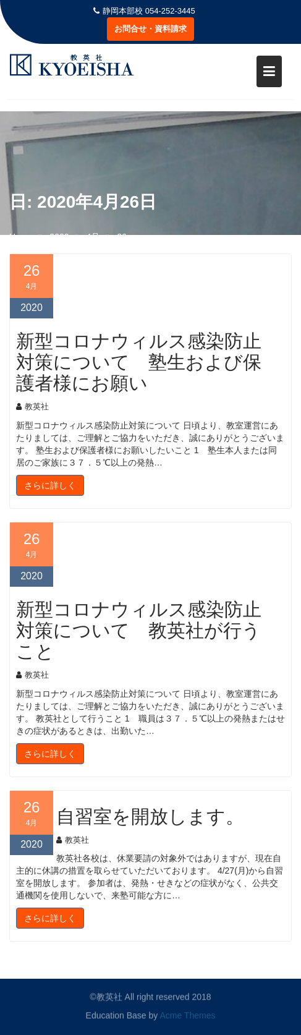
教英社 (32, 406)
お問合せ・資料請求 (150, 28)
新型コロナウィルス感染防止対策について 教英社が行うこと (138, 631)
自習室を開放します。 (150, 817)
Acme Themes (187, 1015)
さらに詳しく (50, 485)
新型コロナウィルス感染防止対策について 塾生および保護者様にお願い (138, 362)
